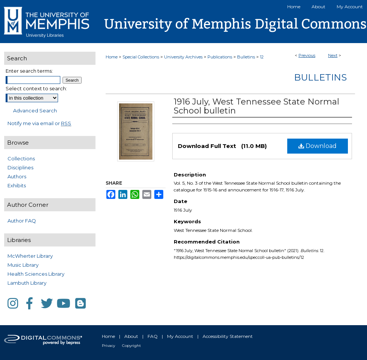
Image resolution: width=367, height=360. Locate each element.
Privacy (108, 345)
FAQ (153, 336)
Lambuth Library (26, 283)
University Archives (183, 57)
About (131, 336)
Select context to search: (36, 88)
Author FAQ (21, 221)
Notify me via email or (39, 123)
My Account (180, 336)
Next (332, 55)
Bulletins (246, 57)
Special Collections (140, 57)
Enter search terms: (29, 71)
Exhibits (16, 185)
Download (317, 145)
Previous (306, 55)
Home (112, 57)
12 (262, 57)
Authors (16, 176)
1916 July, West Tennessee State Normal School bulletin (256, 106)
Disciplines (20, 167)
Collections (21, 158)
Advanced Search (35, 111)
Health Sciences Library (35, 274)
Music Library (23, 265)
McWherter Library (30, 256)
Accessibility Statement (228, 336)
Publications (219, 57)
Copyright (131, 345)
